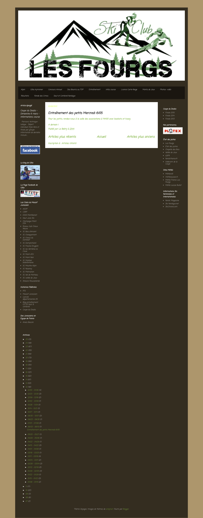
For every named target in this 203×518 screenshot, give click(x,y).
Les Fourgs (169, 143)
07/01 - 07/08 (33, 423)
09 (27, 494)
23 (27, 346)
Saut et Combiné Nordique (64, 96)
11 (26, 486)
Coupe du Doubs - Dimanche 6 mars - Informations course (30, 114)
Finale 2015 (169, 112)
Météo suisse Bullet (173, 185)
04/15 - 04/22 (33, 445)
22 (27, 350)
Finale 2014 (169, 115)
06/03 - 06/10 (34, 427)
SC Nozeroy (27, 268)
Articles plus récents (62, 137)
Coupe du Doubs (29, 309)
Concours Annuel (55, 89)
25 (27, 339)
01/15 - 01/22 (33, 478)
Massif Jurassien (30, 294)
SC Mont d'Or (28, 254)
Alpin (23, 89)
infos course (111, 89)
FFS (24, 291)
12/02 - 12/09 (33, 401)
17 (27, 368)
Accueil (101, 137)
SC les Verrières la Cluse (30, 250)
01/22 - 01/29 (33, 474)
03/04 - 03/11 (33, 460)
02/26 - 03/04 (34, 463)
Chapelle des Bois (172, 149)
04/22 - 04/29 (34, 442)
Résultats (25, 96)
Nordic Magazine (172, 200)
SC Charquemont (29, 234)
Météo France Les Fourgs (172, 181)
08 (27, 497)
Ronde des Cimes (41, 96)
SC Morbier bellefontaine (28, 261)
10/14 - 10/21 (33, 408)
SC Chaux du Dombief (28, 238)
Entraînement (94, 89)
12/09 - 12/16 (33, 397)
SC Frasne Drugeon (30, 246)
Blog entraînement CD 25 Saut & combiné (30, 304)
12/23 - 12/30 (33, 394)
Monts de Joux (148, 89)
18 (27, 365)
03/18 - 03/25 (33, 452)
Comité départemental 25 (30, 298)
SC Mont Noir (28, 257)
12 (27, 387)
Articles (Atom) (69, 143)
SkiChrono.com (171, 206)
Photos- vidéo (165, 89)
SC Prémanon (28, 272)
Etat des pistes (171, 146)
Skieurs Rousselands (31, 281)
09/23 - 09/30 (34, 419)
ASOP (25, 209)
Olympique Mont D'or (29, 222)
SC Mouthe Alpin (29, 265)
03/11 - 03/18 (33, 456)
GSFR (167, 155)
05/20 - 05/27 (34, 434)
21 (27, 354)
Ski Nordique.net (172, 203)
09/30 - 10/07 (33, 416)
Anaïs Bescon (28, 322)
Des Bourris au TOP (75, 89)
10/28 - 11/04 (33, 405)
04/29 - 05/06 (34, 438)
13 (27, 383)
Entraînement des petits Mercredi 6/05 (75, 113)
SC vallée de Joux (30, 278)
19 (27, 361)
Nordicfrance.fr (171, 158)
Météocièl (169, 174)
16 (27, 372)
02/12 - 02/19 (33, 467)
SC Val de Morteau (30, 275)
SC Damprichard (29, 243)
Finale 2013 (169, 119)
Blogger (126, 509)
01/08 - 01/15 (33, 482)
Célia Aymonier (36, 89)
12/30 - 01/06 (33, 390)
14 (27, 379)
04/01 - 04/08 (33, 449)
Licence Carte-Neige (129, 89)
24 (27, 343)
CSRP (25, 212)
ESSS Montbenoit (30, 215)
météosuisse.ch (171, 177)
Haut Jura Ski (28, 218)
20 (27, 357)
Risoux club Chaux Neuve (30, 227)
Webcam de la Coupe (171, 163)
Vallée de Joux (171, 152)
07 (27, 501)
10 (27, 490)
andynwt (109, 509)
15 (27, 376)
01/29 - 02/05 (33, 471)
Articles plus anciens (141, 137)
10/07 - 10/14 (33, 412)
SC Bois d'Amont (29, 231)
